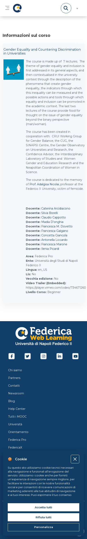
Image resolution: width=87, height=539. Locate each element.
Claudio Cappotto (53, 217)
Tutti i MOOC (17, 416)
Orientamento (18, 432)
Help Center (16, 409)
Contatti (14, 385)
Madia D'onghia (52, 222)
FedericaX (15, 447)
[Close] (75, 459)
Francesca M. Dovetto (57, 226)
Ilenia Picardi (50, 249)
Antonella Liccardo (54, 240)
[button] (76, 8)
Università (15, 424)
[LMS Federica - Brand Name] (16, 8)
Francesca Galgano (54, 231)
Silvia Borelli (49, 213)
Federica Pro (17, 440)
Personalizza (43, 527)
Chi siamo (15, 370)
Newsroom (16, 393)
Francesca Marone (54, 244)
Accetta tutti (43, 507)
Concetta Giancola (54, 235)
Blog (11, 401)
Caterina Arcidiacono (55, 208)
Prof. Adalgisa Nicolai (44, 184)
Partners (14, 378)
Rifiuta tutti (43, 517)
